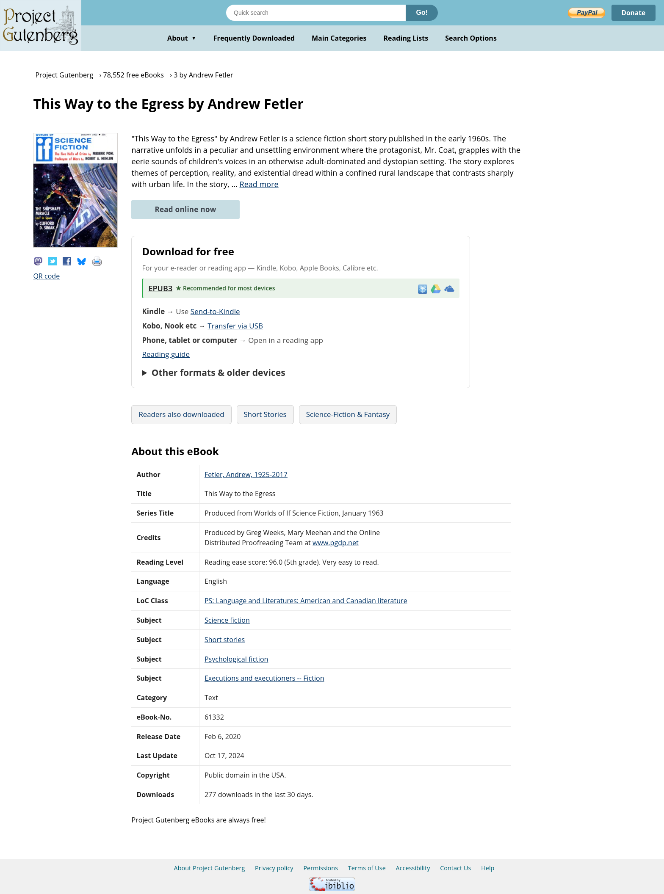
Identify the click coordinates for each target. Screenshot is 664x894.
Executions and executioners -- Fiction (264, 678)
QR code (46, 276)
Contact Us (455, 868)
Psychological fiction (236, 659)
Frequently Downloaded (254, 38)
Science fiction (227, 620)
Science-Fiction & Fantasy (348, 414)
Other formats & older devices (218, 372)
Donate (632, 12)
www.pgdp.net (336, 542)
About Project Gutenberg (209, 868)
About (181, 38)
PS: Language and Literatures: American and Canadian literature (306, 600)
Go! (422, 12)
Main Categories (339, 38)
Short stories (225, 639)
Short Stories (265, 414)
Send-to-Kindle (215, 311)
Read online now (185, 209)
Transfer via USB (235, 326)
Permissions (320, 868)
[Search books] (316, 13)
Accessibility (413, 868)
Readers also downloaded (181, 414)
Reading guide (166, 354)
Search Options (471, 38)
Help (487, 868)
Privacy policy (274, 868)
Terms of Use (367, 868)
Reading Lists (406, 38)
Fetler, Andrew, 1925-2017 (246, 474)
